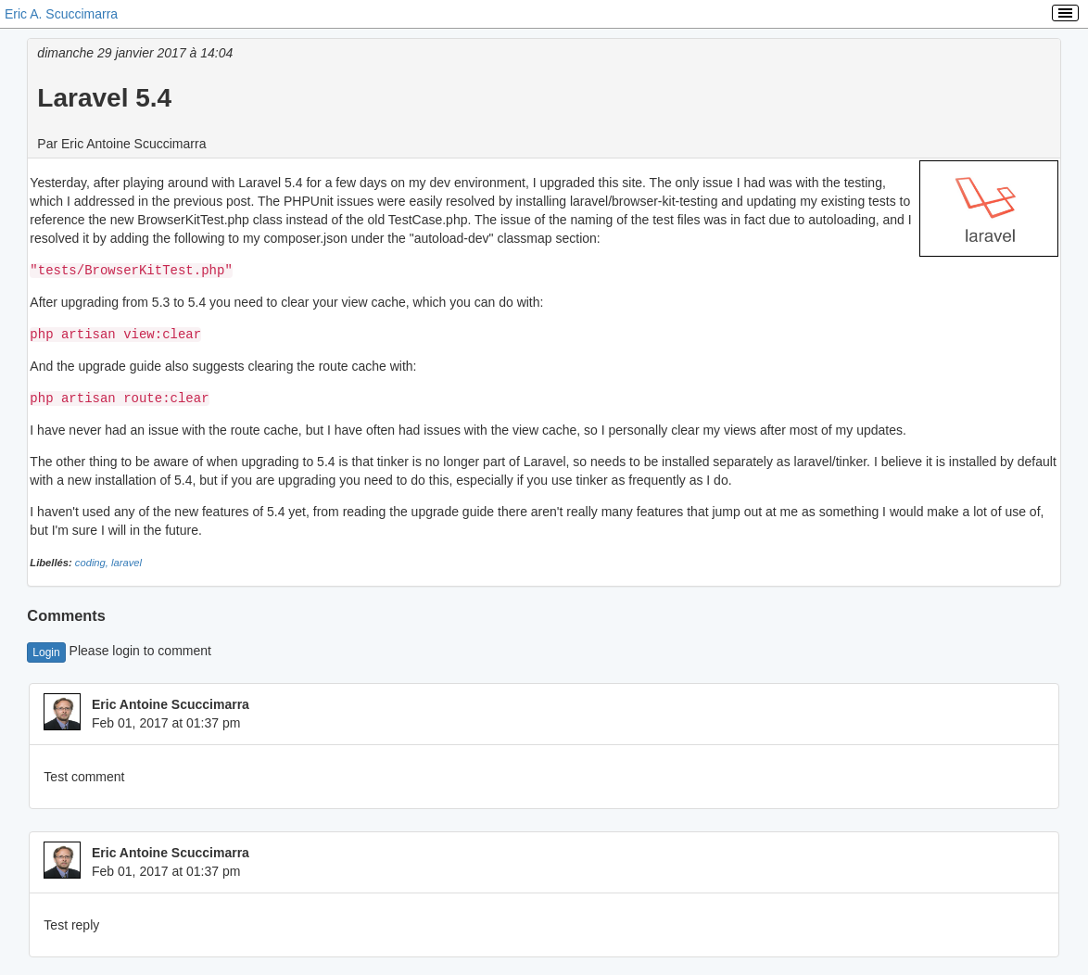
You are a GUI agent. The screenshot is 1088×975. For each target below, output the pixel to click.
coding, (93, 559)
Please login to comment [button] (119, 647)
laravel (126, 559)
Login (45, 649)
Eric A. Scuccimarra (61, 13)
